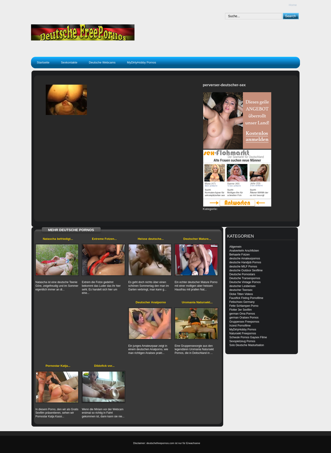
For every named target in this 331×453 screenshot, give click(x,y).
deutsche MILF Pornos (243, 266)
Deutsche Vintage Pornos (245, 282)
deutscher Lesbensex (242, 286)
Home (293, 5)
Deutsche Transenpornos (244, 278)
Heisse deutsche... (151, 239)
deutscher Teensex (241, 290)
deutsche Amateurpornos (244, 258)
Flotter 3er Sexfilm (240, 309)
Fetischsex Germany (242, 302)
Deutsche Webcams (102, 62)
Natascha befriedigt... (58, 239)
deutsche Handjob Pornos (245, 262)
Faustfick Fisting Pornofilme (246, 298)
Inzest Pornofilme (240, 325)
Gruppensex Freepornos (244, 321)
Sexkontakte (69, 62)
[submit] (290, 16)
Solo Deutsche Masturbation (246, 345)
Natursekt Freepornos (242, 333)
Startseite (43, 62)
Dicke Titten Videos (241, 294)
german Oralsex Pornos (244, 317)
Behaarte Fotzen (239, 254)
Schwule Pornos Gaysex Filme (248, 337)
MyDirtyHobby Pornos (141, 62)
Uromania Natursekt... (197, 302)
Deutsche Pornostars (242, 274)
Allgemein (235, 246)
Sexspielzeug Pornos (242, 341)
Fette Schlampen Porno (243, 305)
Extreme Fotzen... (104, 239)
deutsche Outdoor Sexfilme (246, 270)
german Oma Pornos (242, 313)
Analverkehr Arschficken (244, 250)
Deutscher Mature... (197, 239)
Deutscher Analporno (151, 302)
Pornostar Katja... (58, 365)
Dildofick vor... (104, 365)
